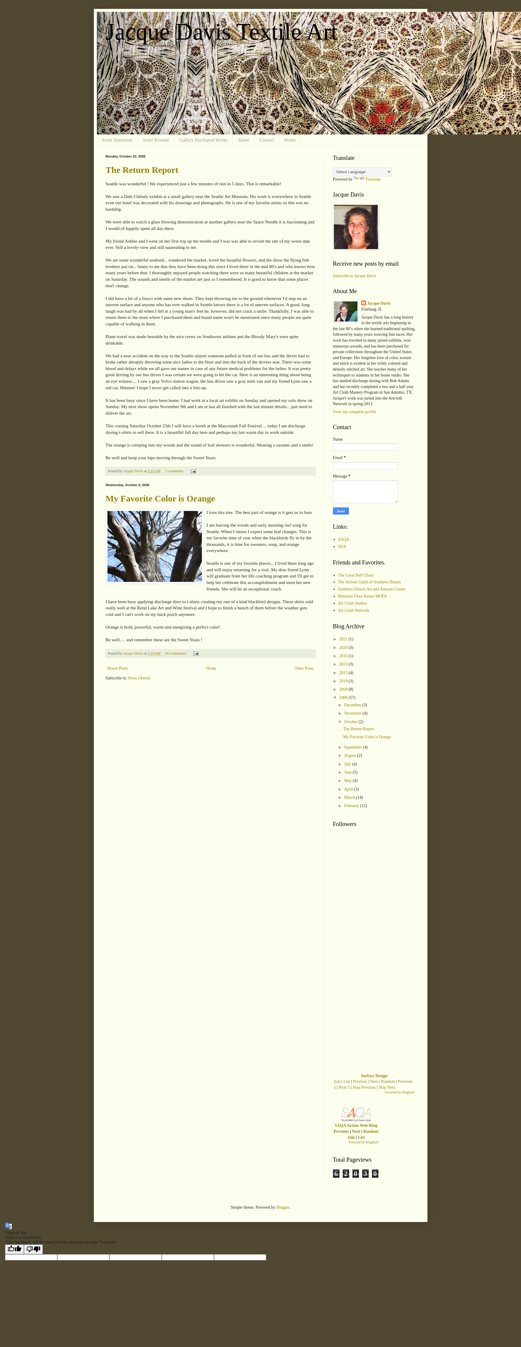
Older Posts (304, 668)
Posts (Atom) (139, 678)
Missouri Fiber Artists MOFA (362, 596)
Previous (360, 1081)
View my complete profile (354, 412)
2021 (344, 639)
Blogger (282, 1207)
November (353, 713)
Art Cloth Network (353, 610)
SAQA (343, 539)
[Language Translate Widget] (362, 171)
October (351, 722)
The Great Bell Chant (355, 575)
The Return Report (142, 170)
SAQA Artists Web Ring (356, 1125)
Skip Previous (364, 1087)
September (353, 747)
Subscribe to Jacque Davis (354, 276)
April (349, 789)
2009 (344, 689)
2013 (344, 673)
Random (388, 1081)
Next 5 (344, 1087)
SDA (342, 546)
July (348, 764)
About (243, 139)
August (350, 755)
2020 (344, 647)
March (350, 797)
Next (374, 1081)
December (353, 705)
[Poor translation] (33, 1249)
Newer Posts (117, 668)
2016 (344, 656)
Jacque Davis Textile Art (222, 32)
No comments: (176, 653)
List (347, 1081)
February (352, 806)
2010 (344, 681)
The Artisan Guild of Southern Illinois (369, 582)
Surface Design (374, 1076)
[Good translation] (14, 1249)
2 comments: (175, 471)
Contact (266, 139)
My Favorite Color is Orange (160, 498)
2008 (344, 697)
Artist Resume (155, 139)
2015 (344, 664)
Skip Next (387, 1087)
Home (290, 139)
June (348, 772)
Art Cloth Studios (352, 603)
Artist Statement (117, 139)
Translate (367, 179)
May (348, 780)
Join (337, 1081)
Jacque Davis (379, 303)
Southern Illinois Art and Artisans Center (372, 589)
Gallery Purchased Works (203, 139)
